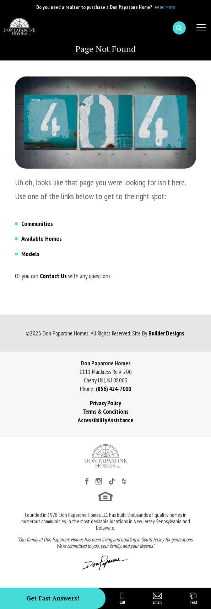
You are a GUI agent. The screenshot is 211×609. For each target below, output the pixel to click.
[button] (179, 28)
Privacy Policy (105, 403)
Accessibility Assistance (105, 420)
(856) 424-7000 (113, 389)
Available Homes (41, 238)
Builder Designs (166, 333)
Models (30, 254)
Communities (37, 223)
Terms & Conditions (105, 411)
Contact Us (53, 276)
